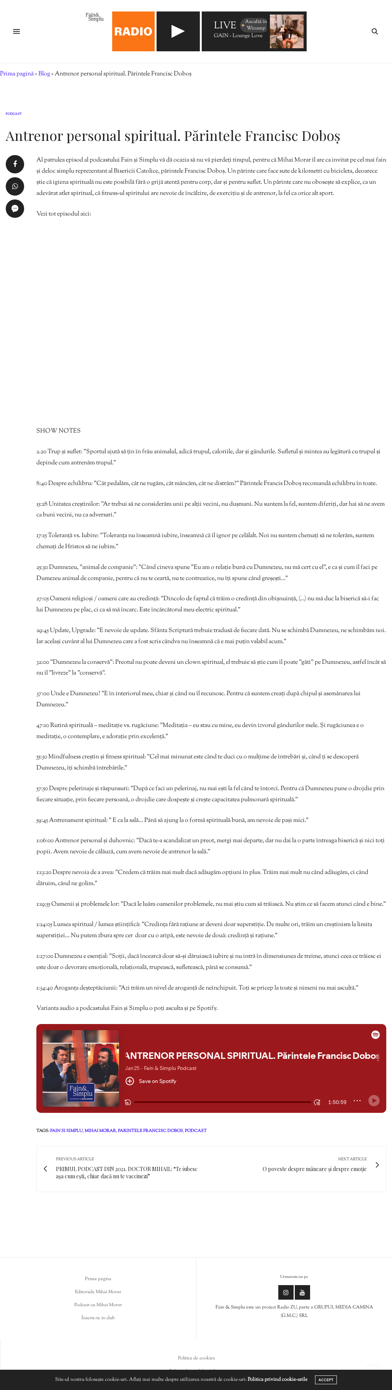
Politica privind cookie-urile (277, 1379)
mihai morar (100, 1131)
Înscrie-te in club (98, 1318)
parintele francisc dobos (150, 1131)
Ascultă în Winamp (254, 25)
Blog (44, 74)
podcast (196, 1131)
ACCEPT (325, 1380)
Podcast (14, 114)
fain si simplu (66, 1131)
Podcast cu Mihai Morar (98, 1305)
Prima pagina (98, 1279)
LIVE (225, 26)
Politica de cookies (196, 1358)
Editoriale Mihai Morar (98, 1292)
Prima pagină (17, 74)
